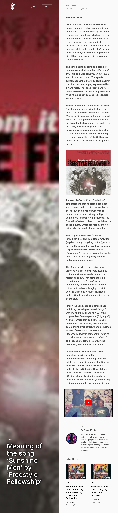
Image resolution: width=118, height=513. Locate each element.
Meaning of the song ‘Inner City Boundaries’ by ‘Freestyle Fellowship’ (74, 492)
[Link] (76, 471)
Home (67, 5)
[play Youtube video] (88, 403)
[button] (34, 7)
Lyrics (9, 439)
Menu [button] (47, 7)
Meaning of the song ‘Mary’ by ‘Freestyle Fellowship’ (99, 491)
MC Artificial (89, 430)
